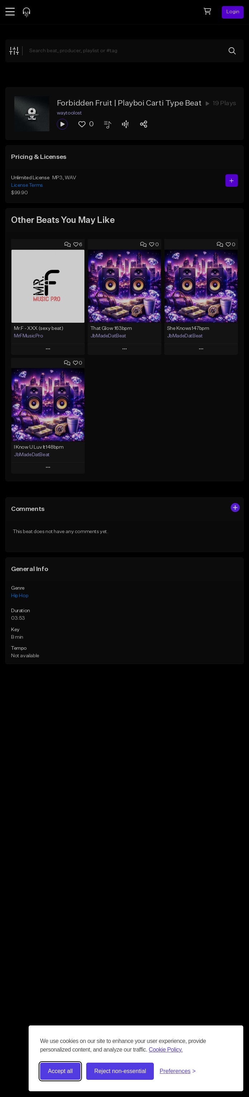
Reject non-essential (120, 1071)
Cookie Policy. (166, 1050)
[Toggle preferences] (178, 1071)
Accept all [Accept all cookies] (60, 1071)
